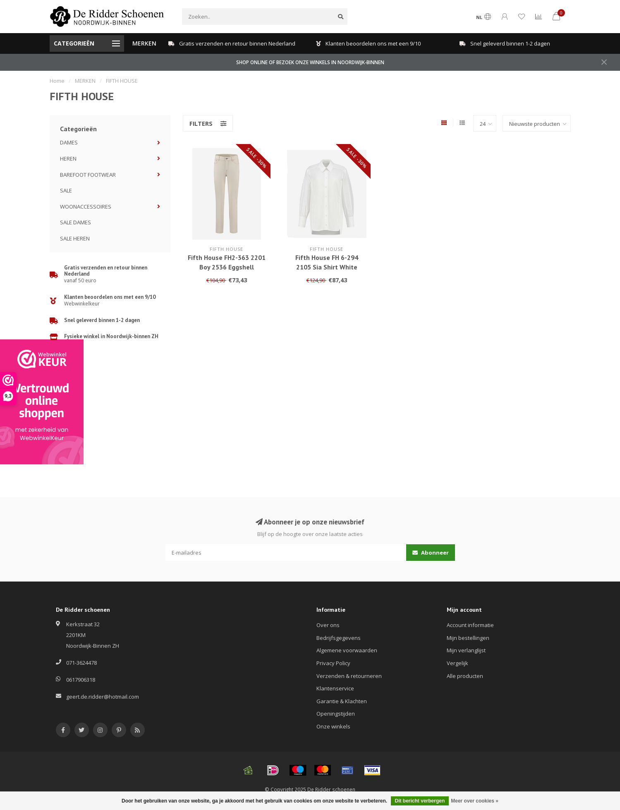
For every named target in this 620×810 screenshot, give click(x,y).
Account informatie (470, 625)
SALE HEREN (75, 238)
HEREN (68, 158)
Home (57, 80)
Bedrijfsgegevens (338, 638)
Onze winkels (333, 726)
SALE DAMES (75, 222)
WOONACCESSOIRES (85, 206)
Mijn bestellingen (468, 638)
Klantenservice (335, 688)
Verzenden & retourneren (349, 676)
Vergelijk (457, 663)
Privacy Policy (333, 663)
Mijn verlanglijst (466, 650)
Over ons (328, 625)
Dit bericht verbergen (420, 801)
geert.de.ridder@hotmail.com (102, 696)
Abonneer (430, 552)
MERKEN (144, 43)
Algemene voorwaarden (346, 650)
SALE (66, 190)
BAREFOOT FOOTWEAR (88, 174)
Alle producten (465, 676)
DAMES (69, 142)
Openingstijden (335, 713)
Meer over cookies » (474, 801)
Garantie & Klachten (341, 701)
